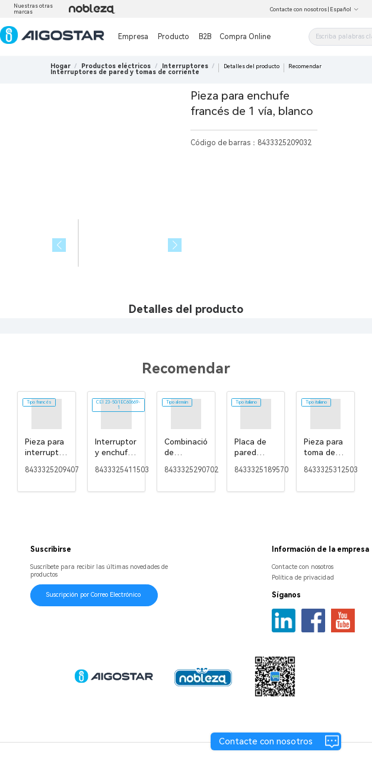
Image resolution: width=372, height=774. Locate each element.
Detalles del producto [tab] (186, 309)
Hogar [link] (60, 66)
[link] (116, 66)
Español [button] (344, 9)
